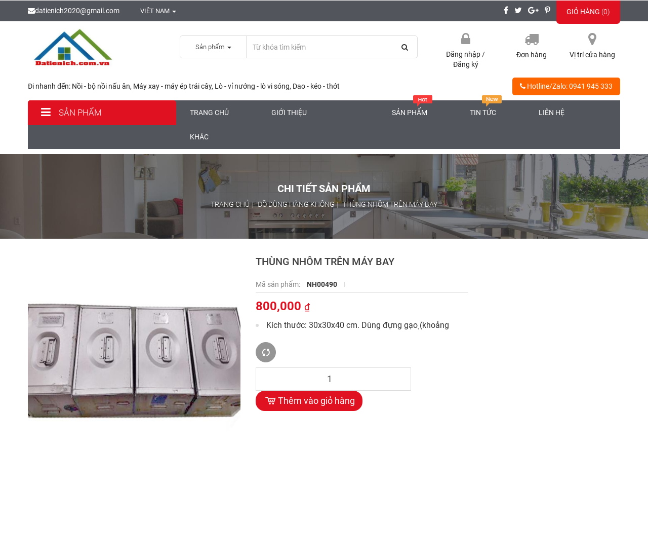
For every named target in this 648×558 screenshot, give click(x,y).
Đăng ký (465, 64)
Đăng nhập (464, 54)
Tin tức (486, 108)
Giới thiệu (289, 112)
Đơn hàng (531, 55)
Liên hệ (551, 112)
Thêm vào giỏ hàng (309, 401)
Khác (199, 137)
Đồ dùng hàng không (296, 204)
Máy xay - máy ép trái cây (172, 86)
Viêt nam (153, 11)
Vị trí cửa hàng (592, 55)
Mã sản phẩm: (279, 284)
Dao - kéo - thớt (316, 86)
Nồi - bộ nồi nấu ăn (101, 86)
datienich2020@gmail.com (73, 11)
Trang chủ (209, 112)
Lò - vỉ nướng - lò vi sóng (252, 86)
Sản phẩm (70, 112)
